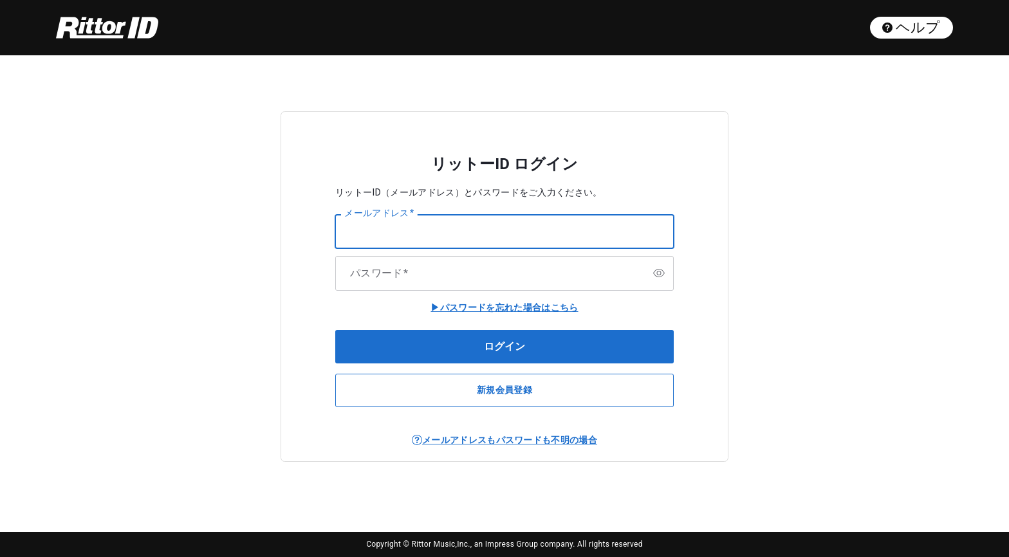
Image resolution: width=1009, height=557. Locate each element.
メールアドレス (379, 213)
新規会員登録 (504, 390)
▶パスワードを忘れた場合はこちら (504, 307)
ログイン (504, 346)
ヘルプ (911, 28)
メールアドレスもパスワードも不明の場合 (509, 440)
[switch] (659, 273)
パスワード (379, 273)
